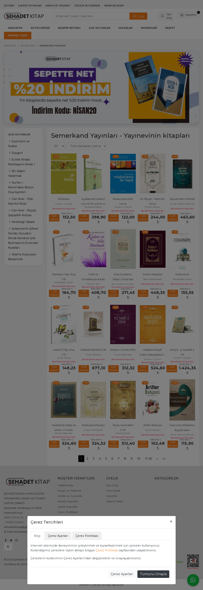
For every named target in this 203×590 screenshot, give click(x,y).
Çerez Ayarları (122, 574)
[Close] (171, 521)
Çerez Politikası (107, 550)
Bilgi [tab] (37, 536)
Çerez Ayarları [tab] (58, 536)
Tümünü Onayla (153, 574)
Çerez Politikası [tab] (87, 536)
